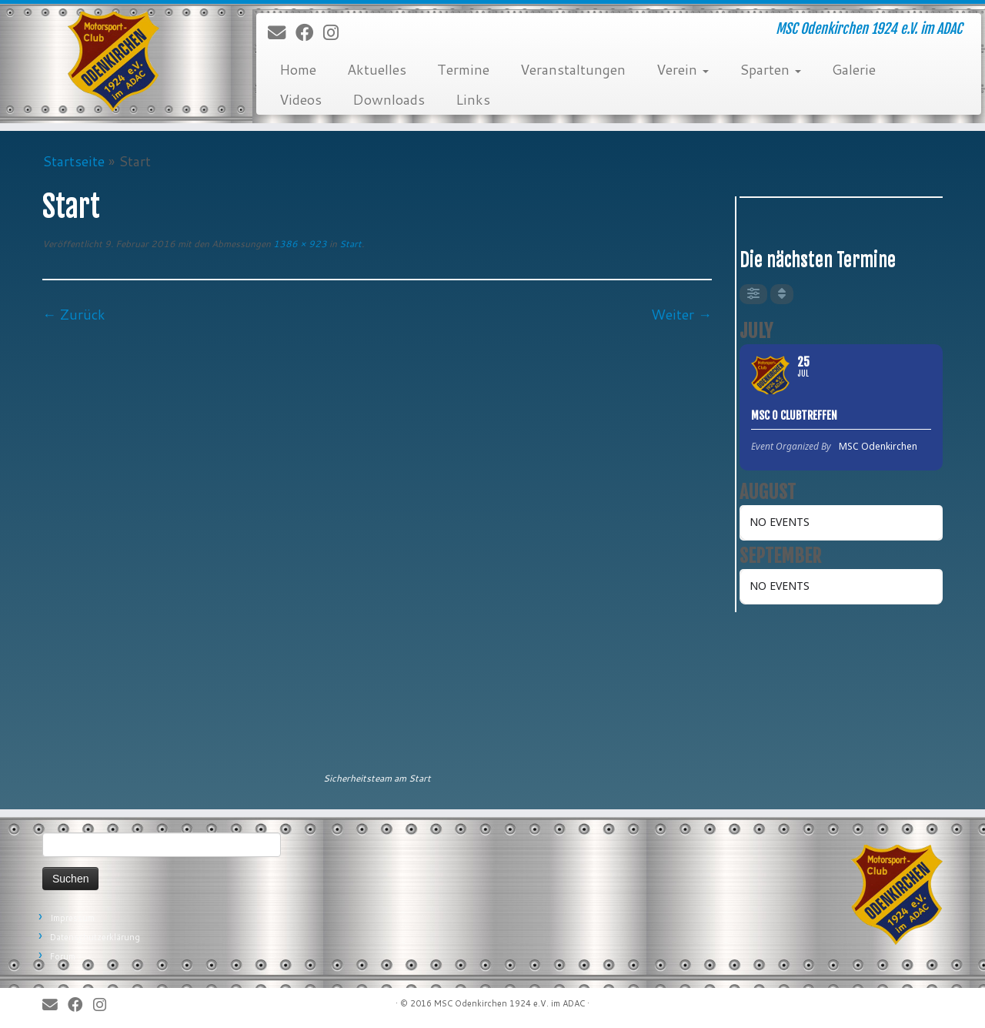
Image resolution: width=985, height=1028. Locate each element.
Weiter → (681, 314)
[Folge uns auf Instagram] (336, 33)
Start (349, 243)
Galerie (854, 69)
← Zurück (73, 314)
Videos (300, 99)
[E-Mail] (282, 33)
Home (297, 69)
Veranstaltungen (573, 69)
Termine (463, 69)
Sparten (770, 69)
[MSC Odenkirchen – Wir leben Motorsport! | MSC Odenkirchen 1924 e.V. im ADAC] (113, 62)
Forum (62, 956)
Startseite (73, 161)
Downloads (388, 99)
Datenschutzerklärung (95, 937)
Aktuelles (376, 69)
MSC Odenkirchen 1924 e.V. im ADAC (509, 1003)
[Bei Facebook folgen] (309, 33)
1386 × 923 (299, 243)
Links (473, 99)
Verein (682, 69)
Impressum (72, 918)
